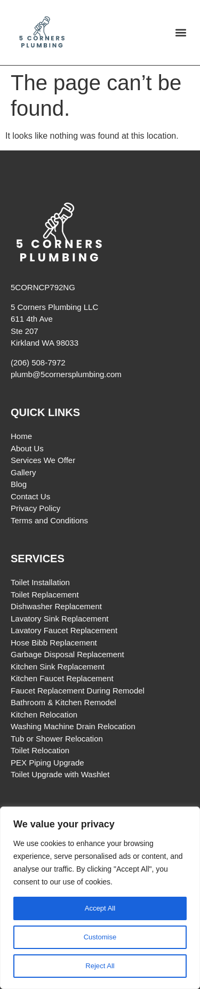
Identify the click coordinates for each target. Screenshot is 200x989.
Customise (99, 937)
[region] (100, 898)
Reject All (99, 966)
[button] (180, 33)
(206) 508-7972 (38, 362)
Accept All (100, 908)
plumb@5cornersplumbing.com (66, 374)
